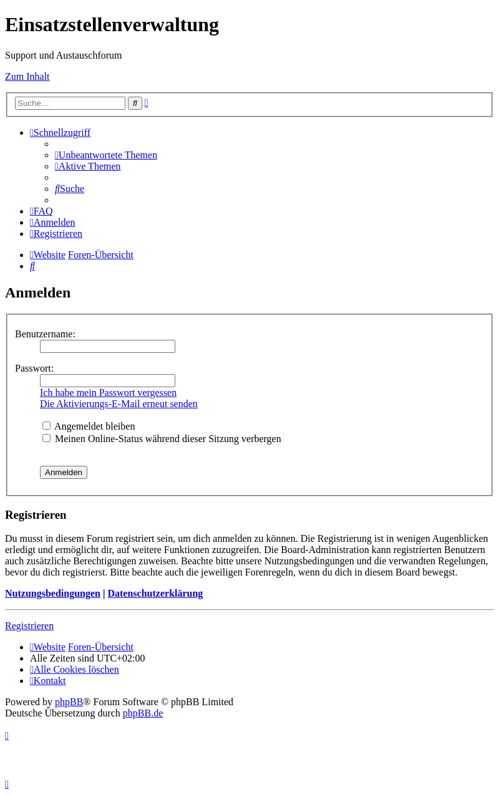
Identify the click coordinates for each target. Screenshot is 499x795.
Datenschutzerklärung (155, 593)
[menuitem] (106, 155)
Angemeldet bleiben (88, 426)
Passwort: (34, 368)
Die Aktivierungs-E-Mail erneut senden (119, 403)
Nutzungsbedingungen (52, 593)
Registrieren (29, 625)
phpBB (69, 701)
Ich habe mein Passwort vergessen (108, 392)
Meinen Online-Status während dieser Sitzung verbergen (161, 438)
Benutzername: (45, 334)
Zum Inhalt (27, 76)
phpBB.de (143, 713)
